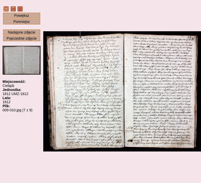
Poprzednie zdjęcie (22, 38)
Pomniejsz (21, 22)
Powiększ (21, 15)
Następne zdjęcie (21, 32)
